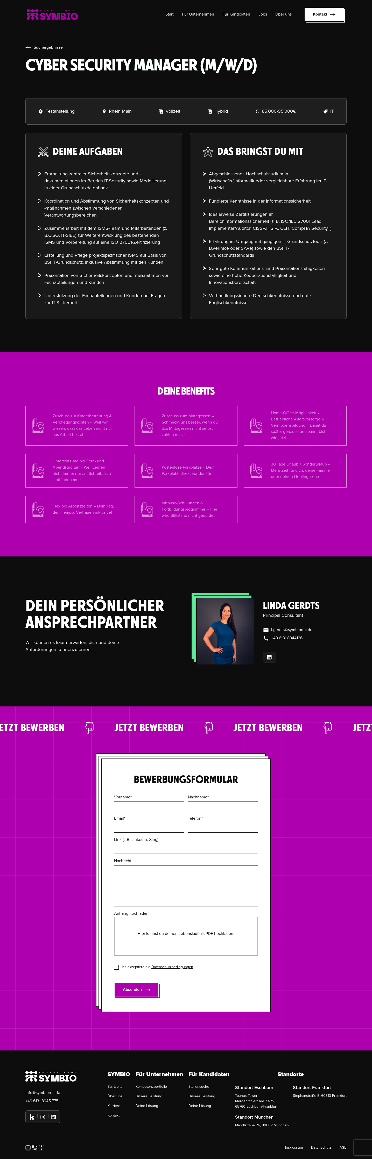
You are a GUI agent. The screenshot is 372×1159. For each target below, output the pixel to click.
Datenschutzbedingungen (172, 967)
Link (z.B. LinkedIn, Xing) (136, 839)
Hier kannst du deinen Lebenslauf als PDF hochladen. (186, 933)
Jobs (262, 14)
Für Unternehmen (198, 14)
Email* (119, 818)
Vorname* (123, 797)
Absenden (132, 989)
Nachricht (122, 860)
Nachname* (198, 797)
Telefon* (195, 818)
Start (169, 14)
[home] (52, 14)
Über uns (283, 14)
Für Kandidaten (236, 14)
